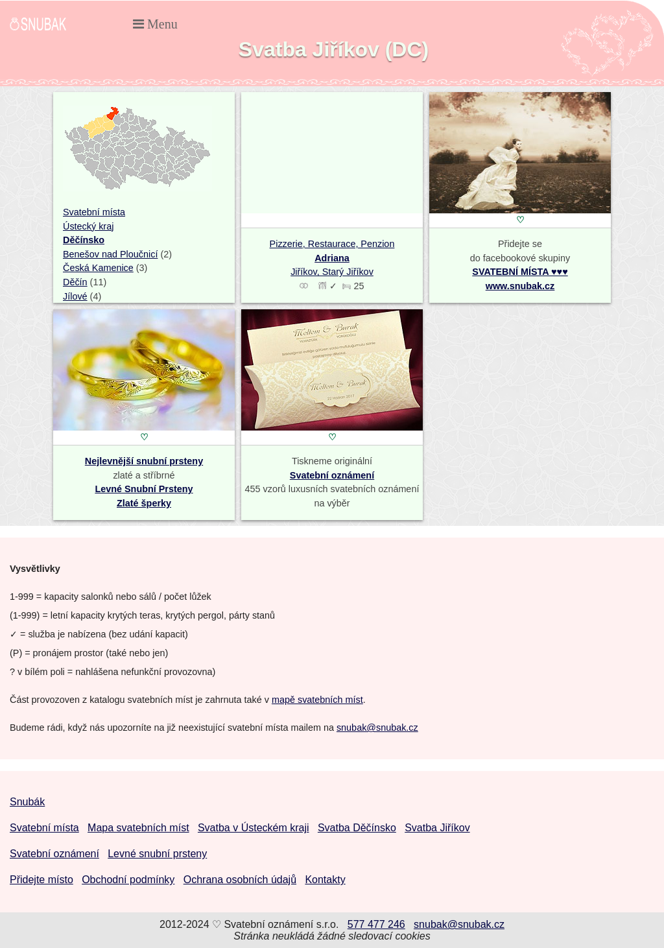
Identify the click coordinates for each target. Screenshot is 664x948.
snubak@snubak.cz (377, 727)
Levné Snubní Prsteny (144, 489)
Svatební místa (94, 212)
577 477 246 (376, 924)
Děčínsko (83, 240)
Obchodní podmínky (128, 879)
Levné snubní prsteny (157, 853)
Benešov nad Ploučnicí (110, 254)
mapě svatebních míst (317, 699)
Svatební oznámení (332, 475)
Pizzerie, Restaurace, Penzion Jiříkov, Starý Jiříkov (332, 258)
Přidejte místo (41, 879)
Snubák (27, 801)
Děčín (75, 282)
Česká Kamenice (98, 268)
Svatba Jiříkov (437, 827)
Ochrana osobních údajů (240, 879)
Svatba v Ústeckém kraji (253, 827)
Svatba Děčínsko (357, 827)
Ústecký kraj (88, 226)
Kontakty (325, 879)
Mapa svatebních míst (138, 827)
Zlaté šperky (144, 503)
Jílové (75, 296)
